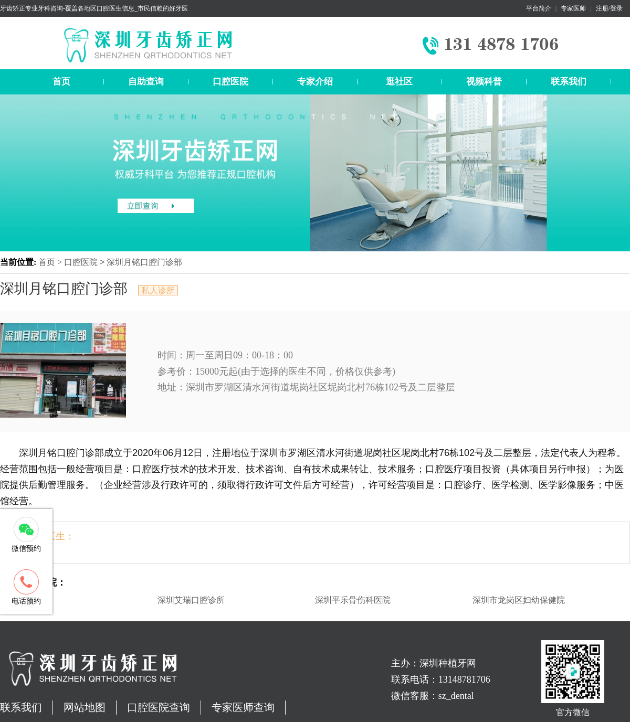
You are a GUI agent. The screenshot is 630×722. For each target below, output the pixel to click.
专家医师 (573, 8)
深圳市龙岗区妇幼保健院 (518, 600)
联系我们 (568, 82)
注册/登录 (609, 8)
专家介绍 (315, 82)
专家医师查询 (243, 707)
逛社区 (399, 82)
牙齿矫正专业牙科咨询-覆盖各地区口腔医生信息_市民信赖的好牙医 (94, 8)
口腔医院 (230, 82)
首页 (61, 82)
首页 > (51, 262)
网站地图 (85, 707)
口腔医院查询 (158, 707)
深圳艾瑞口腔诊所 (191, 600)
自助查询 (146, 82)
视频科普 (484, 82)
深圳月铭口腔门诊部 (144, 262)
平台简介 (538, 8)
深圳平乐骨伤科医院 (353, 600)
